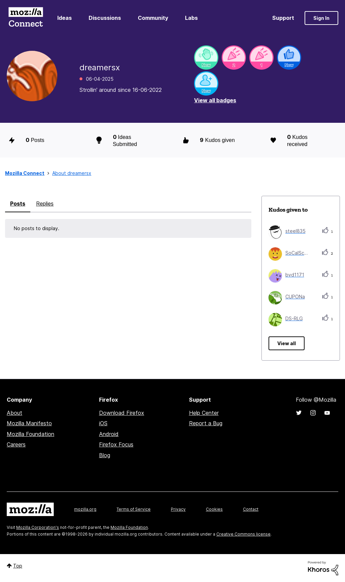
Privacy (178, 509)
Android (109, 434)
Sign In (321, 18)
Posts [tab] (17, 203)
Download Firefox (121, 412)
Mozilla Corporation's (37, 527)
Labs (191, 17)
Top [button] (17, 566)
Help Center (204, 412)
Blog (104, 455)
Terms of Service (134, 509)
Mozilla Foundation (30, 434)
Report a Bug (205, 423)
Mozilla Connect (25, 18)
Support (283, 17)
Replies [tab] (45, 203)
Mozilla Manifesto (29, 423)
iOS (103, 423)
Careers (16, 444)
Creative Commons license (243, 534)
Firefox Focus (116, 444)
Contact (250, 509)
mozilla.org (85, 509)
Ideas (64, 17)
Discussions (105, 17)
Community (153, 17)
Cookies (214, 509)
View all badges (215, 100)
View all (286, 343)
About (14, 412)
